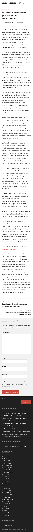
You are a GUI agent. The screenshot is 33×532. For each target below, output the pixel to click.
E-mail (4, 366)
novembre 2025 (8, 467)
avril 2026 (6, 456)
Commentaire (6, 332)
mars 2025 (7, 486)
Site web (5, 374)
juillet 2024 (7, 504)
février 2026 (7, 461)
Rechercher (5, 399)
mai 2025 (6, 481)
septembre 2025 (8, 472)
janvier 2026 (7, 463)
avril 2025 (6, 483)
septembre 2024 (8, 499)
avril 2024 (6, 510)
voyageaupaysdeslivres (13, 3)
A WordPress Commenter (11, 446)
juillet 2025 (7, 476)
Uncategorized (6, 9)
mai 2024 (6, 508)
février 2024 (7, 515)
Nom (4, 358)
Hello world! (23, 446)
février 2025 (7, 488)
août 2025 (6, 474)
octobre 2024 (7, 497)
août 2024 (6, 501)
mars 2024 (7, 513)
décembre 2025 (8, 465)
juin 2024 (6, 506)
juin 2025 (6, 479)
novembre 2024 (8, 495)
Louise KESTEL (8, 22)
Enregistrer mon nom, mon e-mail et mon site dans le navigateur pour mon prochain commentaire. (15, 384)
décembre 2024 (8, 492)
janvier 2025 (7, 490)
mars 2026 (7, 458)
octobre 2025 (7, 470)
